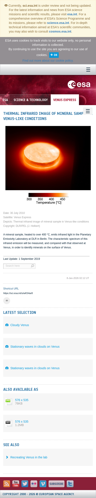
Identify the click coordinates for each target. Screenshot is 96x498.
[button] (6, 300)
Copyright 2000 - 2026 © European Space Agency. (38, 494)
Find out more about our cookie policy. (47, 60)
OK (55, 55)
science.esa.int (58, 23)
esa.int (72, 14)
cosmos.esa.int (60, 31)
